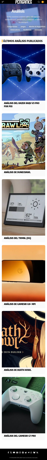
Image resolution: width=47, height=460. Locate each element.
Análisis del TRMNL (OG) (17, 238)
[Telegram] (28, 452)
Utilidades (38, 30)
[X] (11, 452)
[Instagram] (20, 452)
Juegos (23, 27)
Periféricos (27, 30)
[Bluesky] (34, 452)
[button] (3, 2)
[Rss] (37, 452)
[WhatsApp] (31, 452)
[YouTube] (14, 452)
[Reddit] (25, 452)
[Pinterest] (23, 452)
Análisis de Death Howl (17, 369)
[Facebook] (8, 452)
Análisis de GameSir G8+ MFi (20, 304)
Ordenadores (15, 30)
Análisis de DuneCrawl (17, 172)
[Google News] (17, 452)
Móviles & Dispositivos (37, 27)
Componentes (12, 27)
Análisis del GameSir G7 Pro (20, 435)
